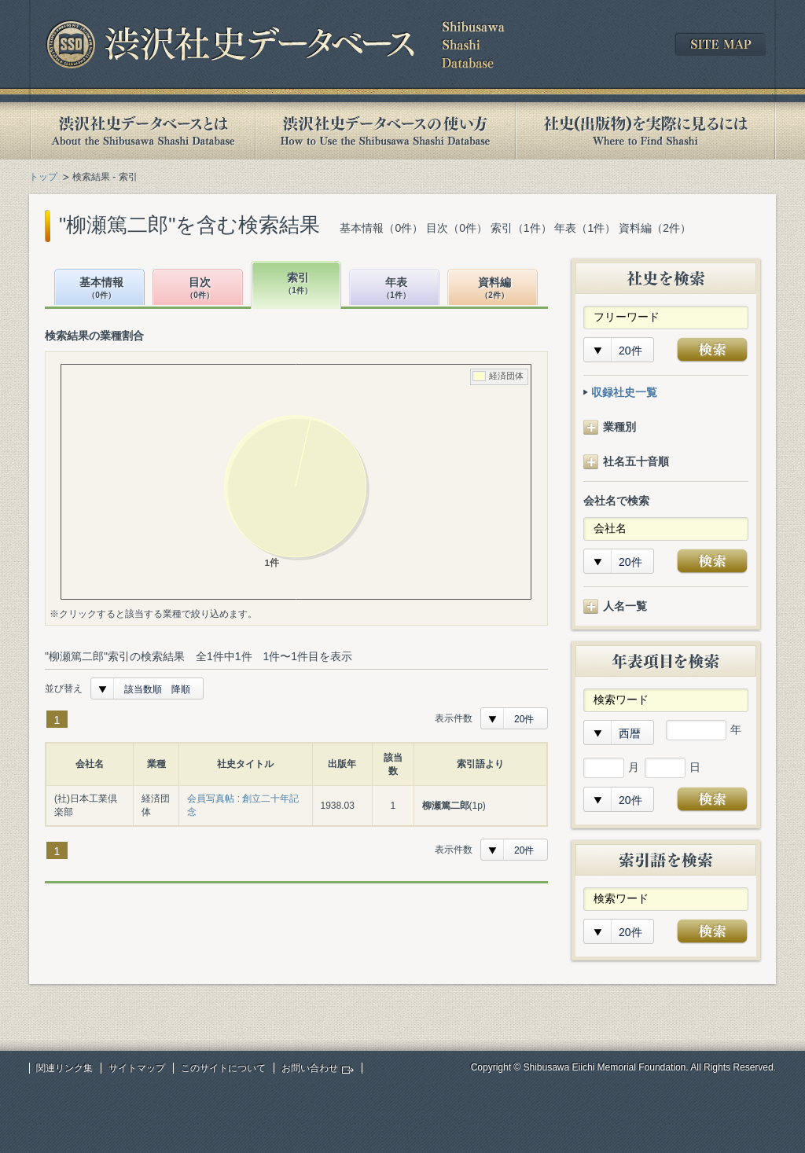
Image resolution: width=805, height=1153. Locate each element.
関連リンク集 (64, 1068)
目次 (200, 289)
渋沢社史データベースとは (142, 131)
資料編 (494, 289)
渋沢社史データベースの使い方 (385, 131)
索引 (298, 284)
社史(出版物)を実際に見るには (645, 131)
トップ (43, 176)
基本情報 (101, 289)
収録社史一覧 (624, 392)
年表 (396, 289)
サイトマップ (136, 1068)
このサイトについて (223, 1068)
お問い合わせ (309, 1068)
